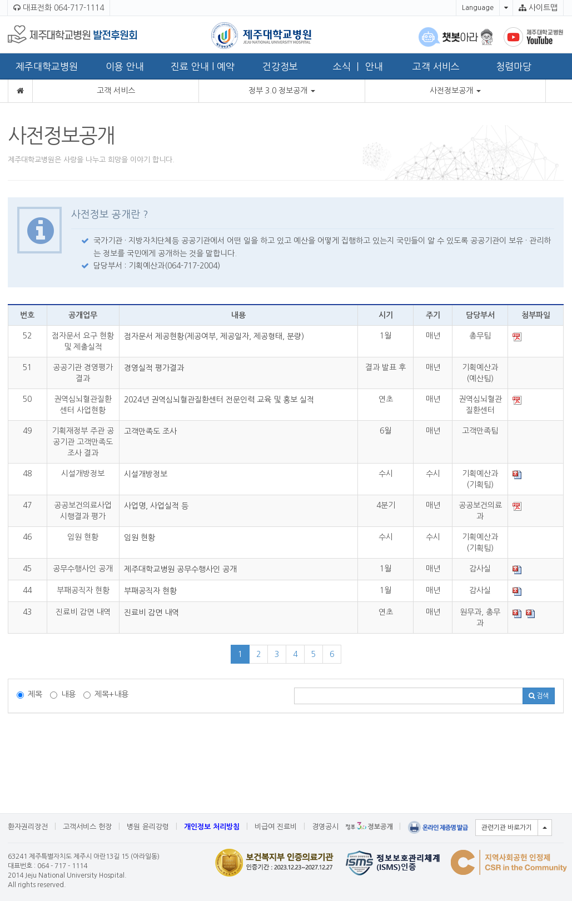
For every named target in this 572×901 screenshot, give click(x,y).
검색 (539, 696)
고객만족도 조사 (150, 431)
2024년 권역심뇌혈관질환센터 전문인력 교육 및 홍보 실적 (219, 400)
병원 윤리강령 (148, 826)
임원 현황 (139, 537)
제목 (29, 694)
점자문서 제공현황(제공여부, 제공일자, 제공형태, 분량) (214, 336)
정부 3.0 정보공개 (281, 90)
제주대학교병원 (47, 66)
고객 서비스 (436, 66)
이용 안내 (125, 66)
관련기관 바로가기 (506, 827)
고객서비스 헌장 (87, 826)
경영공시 (325, 826)
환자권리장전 (28, 826)
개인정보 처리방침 (212, 826)
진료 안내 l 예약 (203, 66)
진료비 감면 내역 (151, 612)
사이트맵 (538, 8)
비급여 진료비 (276, 826)
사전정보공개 (455, 90)
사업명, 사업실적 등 (156, 506)
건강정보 (280, 66)
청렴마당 (513, 66)
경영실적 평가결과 (154, 368)
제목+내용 (105, 694)
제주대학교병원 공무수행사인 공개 (180, 569)
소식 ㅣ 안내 (358, 66)
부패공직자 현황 (150, 591)
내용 (63, 694)
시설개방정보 (145, 474)
